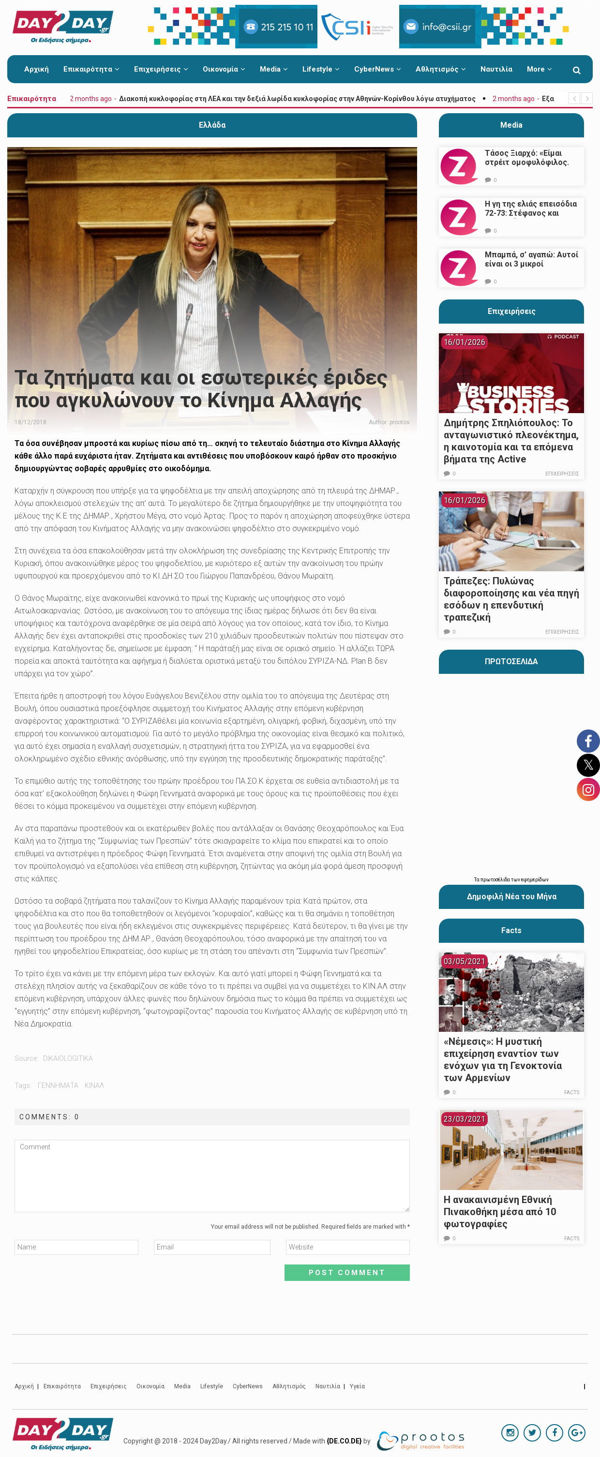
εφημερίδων (535, 879)
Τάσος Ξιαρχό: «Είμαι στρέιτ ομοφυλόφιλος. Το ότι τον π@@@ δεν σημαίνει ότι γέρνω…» (527, 167)
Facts (572, 1092)
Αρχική (36, 69)
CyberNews (377, 69)
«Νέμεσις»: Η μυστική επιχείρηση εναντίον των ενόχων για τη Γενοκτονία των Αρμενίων (503, 1060)
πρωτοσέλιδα (495, 879)
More (539, 69)
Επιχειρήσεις (161, 69)
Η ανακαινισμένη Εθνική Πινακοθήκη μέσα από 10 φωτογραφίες (500, 1212)
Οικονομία (224, 69)
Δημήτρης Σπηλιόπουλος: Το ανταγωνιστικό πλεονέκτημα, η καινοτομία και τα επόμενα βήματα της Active (511, 441)
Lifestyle (321, 69)
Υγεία (357, 1386)
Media (274, 69)
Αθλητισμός (441, 69)
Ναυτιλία (496, 69)
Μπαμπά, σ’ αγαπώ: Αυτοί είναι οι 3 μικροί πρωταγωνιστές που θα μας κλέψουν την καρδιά (531, 268)
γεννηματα (58, 1085)
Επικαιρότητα (91, 69)
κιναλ (94, 1085)
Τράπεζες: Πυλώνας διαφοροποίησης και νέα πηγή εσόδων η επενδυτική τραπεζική (511, 599)
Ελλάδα (212, 125)
